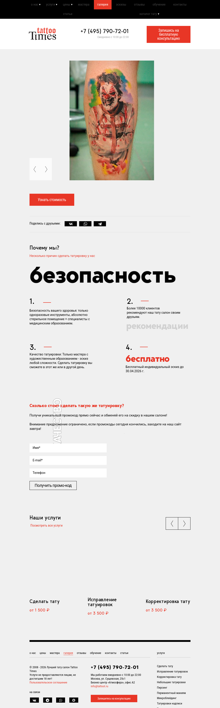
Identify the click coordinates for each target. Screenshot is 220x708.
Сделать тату (44, 604)
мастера (83, 5)
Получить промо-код (53, 487)
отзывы (139, 5)
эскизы (121, 5)
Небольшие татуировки (171, 685)
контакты (179, 5)
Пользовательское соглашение (48, 686)
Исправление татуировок (102, 605)
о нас (34, 5)
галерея (102, 5)
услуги (49, 5)
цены (66, 5)
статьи (67, 16)
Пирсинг (162, 691)
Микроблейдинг (167, 701)
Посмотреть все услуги (46, 528)
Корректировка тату (168, 604)
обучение (158, 5)
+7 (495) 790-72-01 (104, 33)
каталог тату (148, 16)
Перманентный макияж (171, 696)
